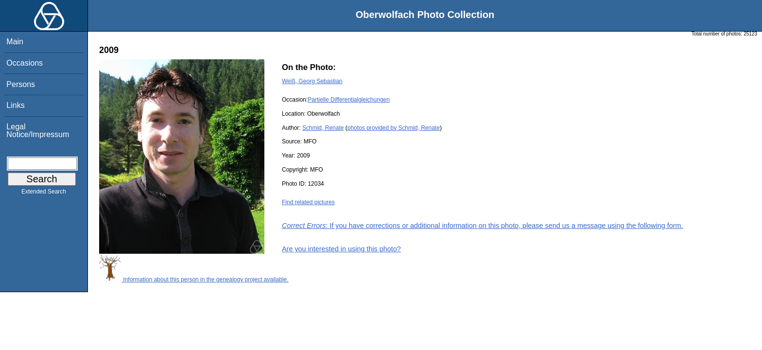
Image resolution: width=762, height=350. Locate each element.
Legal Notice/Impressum (37, 130)
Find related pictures (308, 202)
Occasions (24, 63)
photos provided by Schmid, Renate (393, 127)
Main (14, 41)
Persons (20, 84)
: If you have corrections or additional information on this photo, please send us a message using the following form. (482, 225)
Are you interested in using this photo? (341, 249)
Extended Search (43, 193)
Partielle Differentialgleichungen (349, 99)
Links (15, 105)
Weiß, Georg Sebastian (312, 81)
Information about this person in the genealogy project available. (194, 279)
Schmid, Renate (323, 127)
